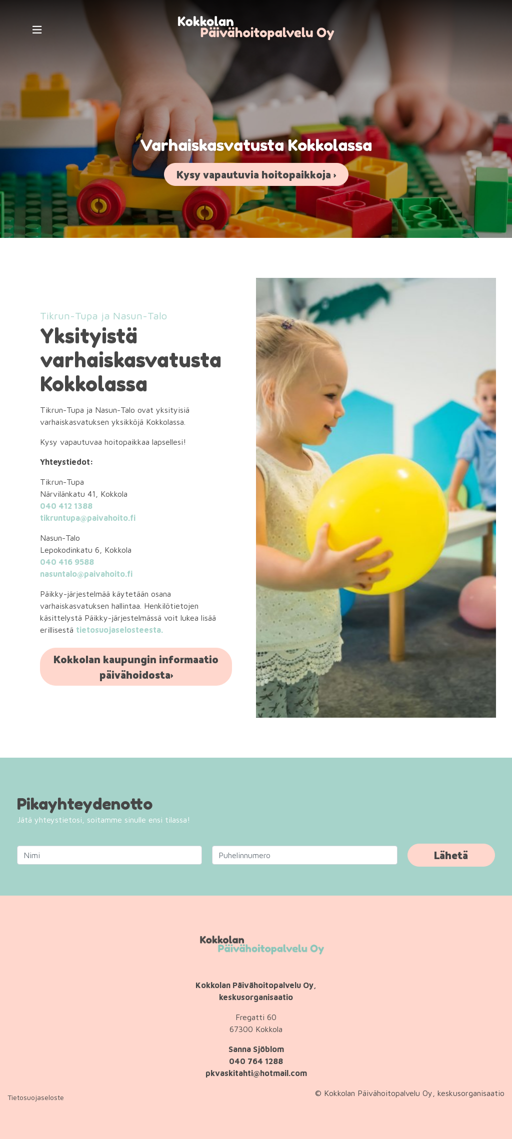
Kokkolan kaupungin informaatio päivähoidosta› (136, 667)
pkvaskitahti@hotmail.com (256, 1073)
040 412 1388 (66, 505)
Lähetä (451, 855)
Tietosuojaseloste (36, 1097)
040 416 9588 (67, 561)
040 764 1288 (256, 1061)
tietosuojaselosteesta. (119, 629)
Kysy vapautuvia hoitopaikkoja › (256, 174)
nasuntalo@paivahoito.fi (86, 573)
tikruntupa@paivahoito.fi (88, 517)
